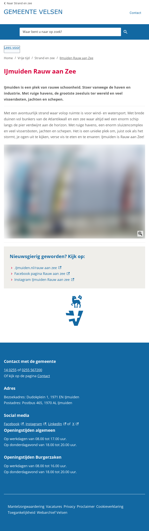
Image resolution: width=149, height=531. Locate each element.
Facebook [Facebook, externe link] (14, 424)
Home (8, 58)
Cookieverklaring (109, 506)
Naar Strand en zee (19, 3)
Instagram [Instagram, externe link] (36, 424)
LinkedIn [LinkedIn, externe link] (57, 424)
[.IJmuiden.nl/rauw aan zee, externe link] (37, 268)
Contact (135, 13)
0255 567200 (32, 370)
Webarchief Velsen (52, 512)
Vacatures (54, 506)
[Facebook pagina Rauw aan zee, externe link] (42, 274)
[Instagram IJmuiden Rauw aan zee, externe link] (44, 280)
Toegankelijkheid (21, 512)
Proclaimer (86, 506)
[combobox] (70, 32)
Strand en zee (45, 58)
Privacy (69, 506)
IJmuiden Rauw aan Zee (76, 58)
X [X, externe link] (75, 424)
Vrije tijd (24, 58)
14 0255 (10, 370)
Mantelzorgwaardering (26, 506)
